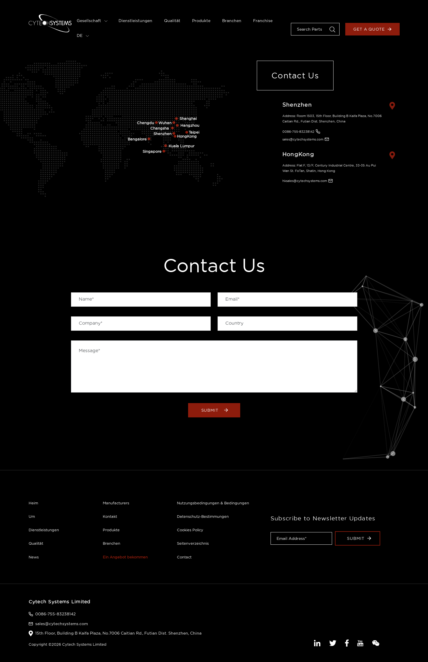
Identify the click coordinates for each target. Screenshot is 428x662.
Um (32, 516)
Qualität (172, 20)
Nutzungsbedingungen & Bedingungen (213, 503)
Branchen (231, 20)
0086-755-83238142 (295, 131)
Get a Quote (372, 29)
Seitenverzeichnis (193, 543)
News (34, 557)
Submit (214, 410)
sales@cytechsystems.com (299, 139)
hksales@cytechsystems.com (301, 181)
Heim (33, 503)
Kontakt (110, 516)
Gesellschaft (92, 20)
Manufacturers (116, 503)
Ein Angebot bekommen (125, 557)
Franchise (263, 20)
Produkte (201, 20)
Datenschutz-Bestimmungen (203, 516)
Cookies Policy (190, 530)
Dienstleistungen (135, 20)
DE (83, 35)
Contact (184, 557)
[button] (332, 29)
